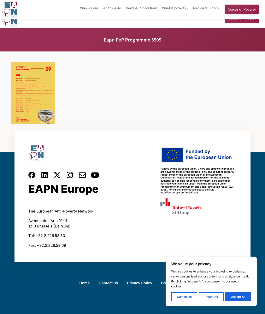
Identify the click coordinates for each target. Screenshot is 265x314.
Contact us (108, 283)
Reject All (211, 296)
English (192, 4)
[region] (211, 281)
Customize (184, 296)
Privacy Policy (139, 283)
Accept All (238, 296)
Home (84, 283)
